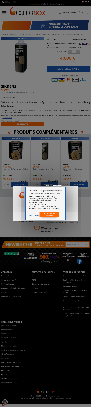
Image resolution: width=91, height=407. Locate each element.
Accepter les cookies (49, 214)
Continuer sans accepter (54, 186)
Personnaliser (34, 215)
